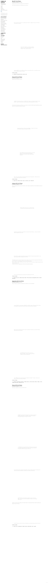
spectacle (26, 180)
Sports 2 (2, 7)
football (18, 180)
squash (35, 526)
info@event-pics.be (3, 3)
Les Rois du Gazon (32, 381)
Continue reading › (14, 72)
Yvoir (23, 382)
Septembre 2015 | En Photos (18, 281)
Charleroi (22, 381)
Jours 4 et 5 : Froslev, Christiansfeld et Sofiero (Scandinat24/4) (4, 24)
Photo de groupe (29, 277)
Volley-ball (32, 180)
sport (26, 74)
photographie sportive (35, 277)
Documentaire (2, 36)
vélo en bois (16, 382)
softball (13, 382)
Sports (1, 6)
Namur (25, 277)
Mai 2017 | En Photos (16, 1)
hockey (24, 74)
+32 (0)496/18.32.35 (3, 4)
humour (24, 180)
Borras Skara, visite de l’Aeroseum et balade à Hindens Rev (3, 19)
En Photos (2, 37)
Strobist (40, 277)
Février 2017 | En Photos (17, 77)
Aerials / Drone (2, 9)
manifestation (29, 526)
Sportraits (2, 8)
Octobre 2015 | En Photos (17, 183)
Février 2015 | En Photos (17, 385)
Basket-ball (19, 74)
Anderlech (15, 381)
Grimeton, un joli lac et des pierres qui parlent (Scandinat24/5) (4, 21)
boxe (21, 74)
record (41, 381)
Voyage (2, 41)
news (1, 38)
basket (15, 526)
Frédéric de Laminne (3, 2)
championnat (20, 526)
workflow (2, 42)
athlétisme (15, 74)
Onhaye (38, 381)
